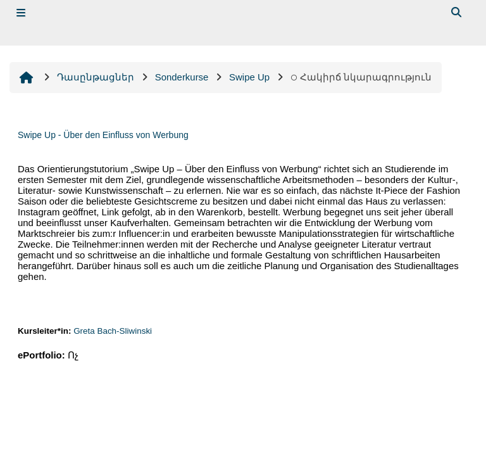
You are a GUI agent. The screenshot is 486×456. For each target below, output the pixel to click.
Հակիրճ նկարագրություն (361, 77)
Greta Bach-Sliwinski (112, 331)
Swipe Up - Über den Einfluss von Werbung (103, 135)
